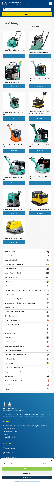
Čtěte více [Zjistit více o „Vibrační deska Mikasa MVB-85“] (39, 56)
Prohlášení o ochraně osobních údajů (31, 481)
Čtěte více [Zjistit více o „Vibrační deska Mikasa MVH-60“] (14, 86)
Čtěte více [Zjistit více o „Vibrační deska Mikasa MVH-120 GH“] (39, 86)
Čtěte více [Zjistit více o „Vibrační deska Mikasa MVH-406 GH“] (39, 183)
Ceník (27, 14)
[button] (51, 460)
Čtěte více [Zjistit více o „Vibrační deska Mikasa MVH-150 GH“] (14, 118)
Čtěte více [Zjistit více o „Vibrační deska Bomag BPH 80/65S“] (39, 213)
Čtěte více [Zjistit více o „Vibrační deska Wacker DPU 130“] (14, 242)
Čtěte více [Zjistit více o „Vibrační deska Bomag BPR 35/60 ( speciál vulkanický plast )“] (39, 118)
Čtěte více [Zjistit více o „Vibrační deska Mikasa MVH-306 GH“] (14, 183)
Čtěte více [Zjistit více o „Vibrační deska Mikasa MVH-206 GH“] (14, 151)
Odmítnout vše (27, 473)
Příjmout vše (27, 468)
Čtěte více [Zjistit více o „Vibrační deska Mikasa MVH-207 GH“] (39, 151)
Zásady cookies (18, 481)
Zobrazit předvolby (27, 477)
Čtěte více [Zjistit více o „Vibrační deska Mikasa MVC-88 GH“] (14, 56)
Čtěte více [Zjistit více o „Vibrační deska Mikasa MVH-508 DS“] (14, 213)
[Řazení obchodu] (41, 26)
